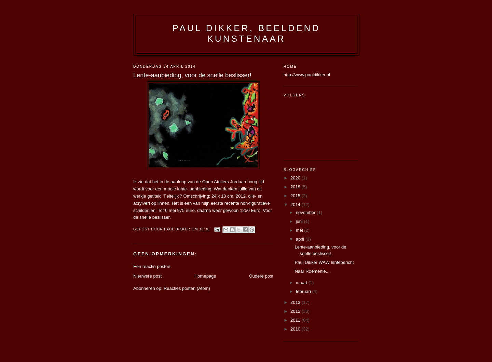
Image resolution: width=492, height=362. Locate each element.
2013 (296, 302)
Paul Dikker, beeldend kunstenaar (246, 33)
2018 (296, 186)
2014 (296, 204)
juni (300, 221)
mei (300, 230)
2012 (296, 311)
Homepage (205, 276)
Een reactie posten (151, 266)
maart (302, 282)
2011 (296, 320)
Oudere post (261, 276)
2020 (296, 177)
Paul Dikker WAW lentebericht (324, 262)
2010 (296, 329)
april (300, 239)
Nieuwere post (147, 276)
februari (304, 291)
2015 (296, 195)
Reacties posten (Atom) (187, 288)
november (306, 212)
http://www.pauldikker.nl (307, 74)
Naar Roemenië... (312, 271)
